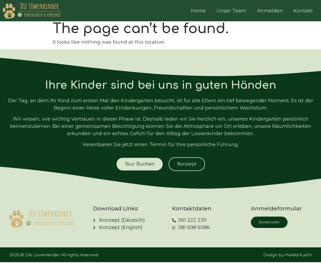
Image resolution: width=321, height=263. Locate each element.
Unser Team (231, 11)
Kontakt (303, 11)
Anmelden (270, 11)
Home (198, 11)
